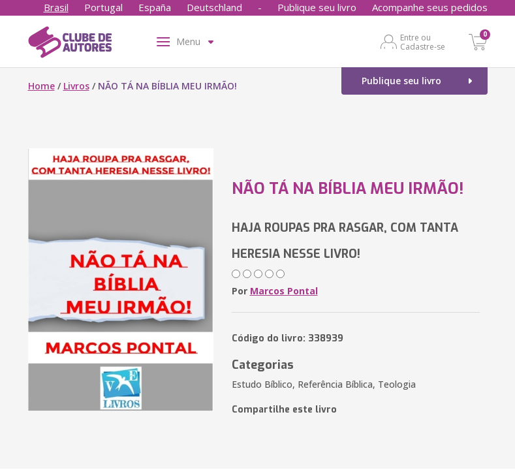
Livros (76, 86)
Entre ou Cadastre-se (422, 42)
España (154, 7)
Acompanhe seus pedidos (430, 7)
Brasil (56, 7)
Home (41, 86)
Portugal (103, 7)
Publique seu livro (316, 7)
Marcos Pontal (284, 291)
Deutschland (214, 7)
